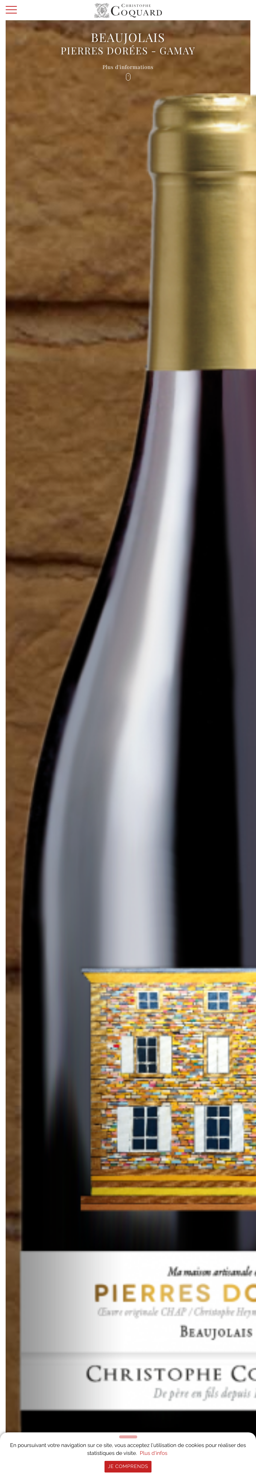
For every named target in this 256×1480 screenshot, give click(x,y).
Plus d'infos (154, 1453)
